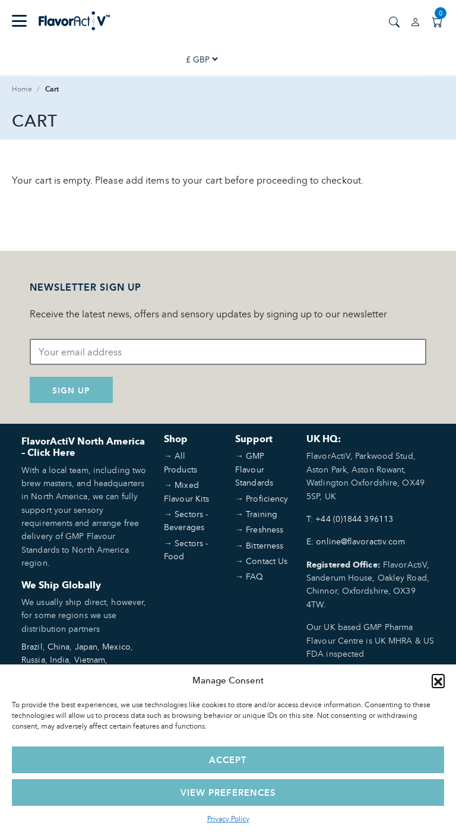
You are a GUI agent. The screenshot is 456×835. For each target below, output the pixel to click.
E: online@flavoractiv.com (356, 541)
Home (22, 88)
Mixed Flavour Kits (186, 491)
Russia (33, 659)
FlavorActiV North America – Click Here (83, 447)
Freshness (264, 529)
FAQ (254, 576)
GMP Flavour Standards (254, 469)
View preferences (228, 792)
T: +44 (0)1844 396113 (349, 518)
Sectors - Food (186, 549)
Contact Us (266, 561)
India (59, 659)
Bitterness (264, 545)
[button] (438, 680)
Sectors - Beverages (186, 520)
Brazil (32, 646)
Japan (86, 646)
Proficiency (267, 498)
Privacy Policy (228, 818)
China (59, 646)
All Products (180, 462)
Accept (228, 759)
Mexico (116, 646)
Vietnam (90, 659)
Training (261, 514)
